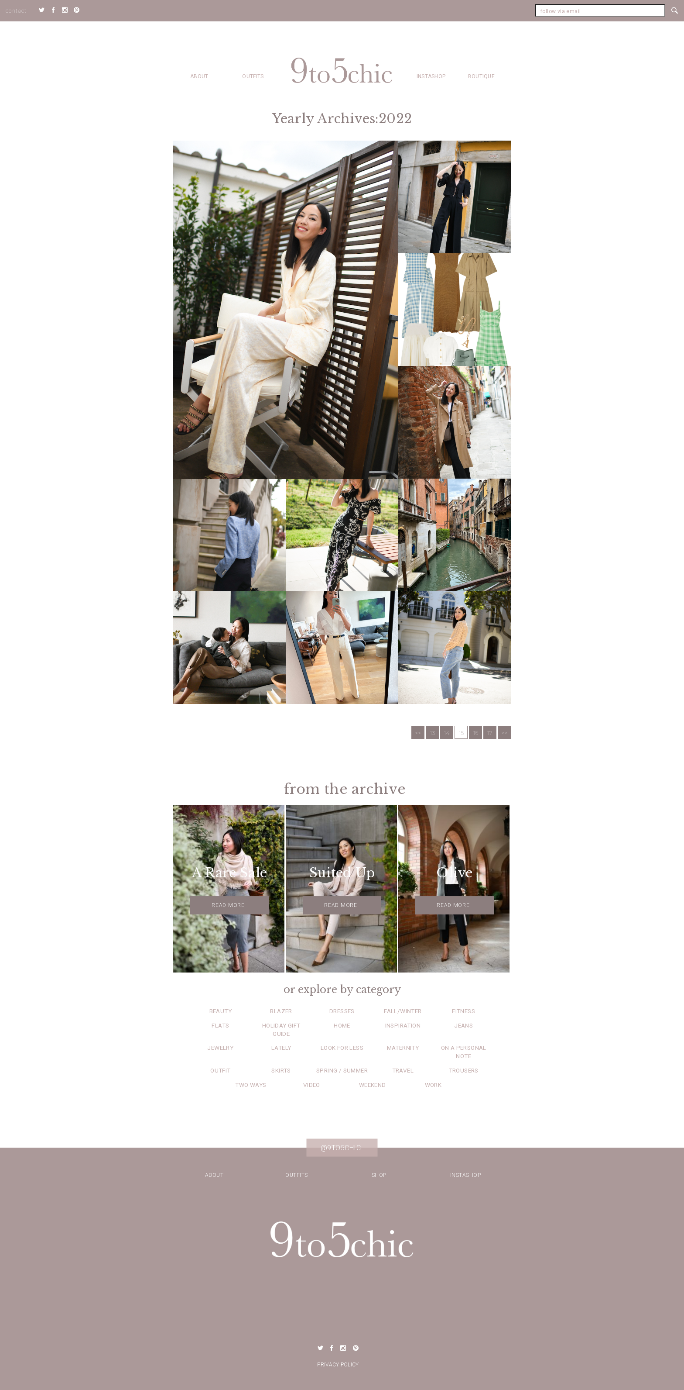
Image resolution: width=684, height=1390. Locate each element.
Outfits (252, 76)
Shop (379, 1175)
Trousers (464, 1070)
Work (433, 1084)
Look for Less (342, 1047)
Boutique (481, 76)
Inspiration (403, 1025)
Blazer (281, 1010)
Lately (281, 1047)
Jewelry (220, 1047)
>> (504, 732)
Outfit (220, 1070)
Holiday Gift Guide (281, 1029)
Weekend (372, 1084)
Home (342, 1025)
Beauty (220, 1010)
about (199, 76)
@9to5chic (341, 1148)
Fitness (463, 1010)
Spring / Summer (342, 1070)
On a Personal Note (463, 1051)
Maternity (403, 1047)
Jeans (463, 1025)
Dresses (342, 1010)
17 (489, 732)
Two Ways (250, 1084)
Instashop (431, 76)
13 (432, 732)
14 (447, 732)
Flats (220, 1025)
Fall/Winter (402, 1010)
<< (418, 732)
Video (311, 1084)
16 (475, 732)
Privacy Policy (338, 1365)
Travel (403, 1070)
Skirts (281, 1070)
